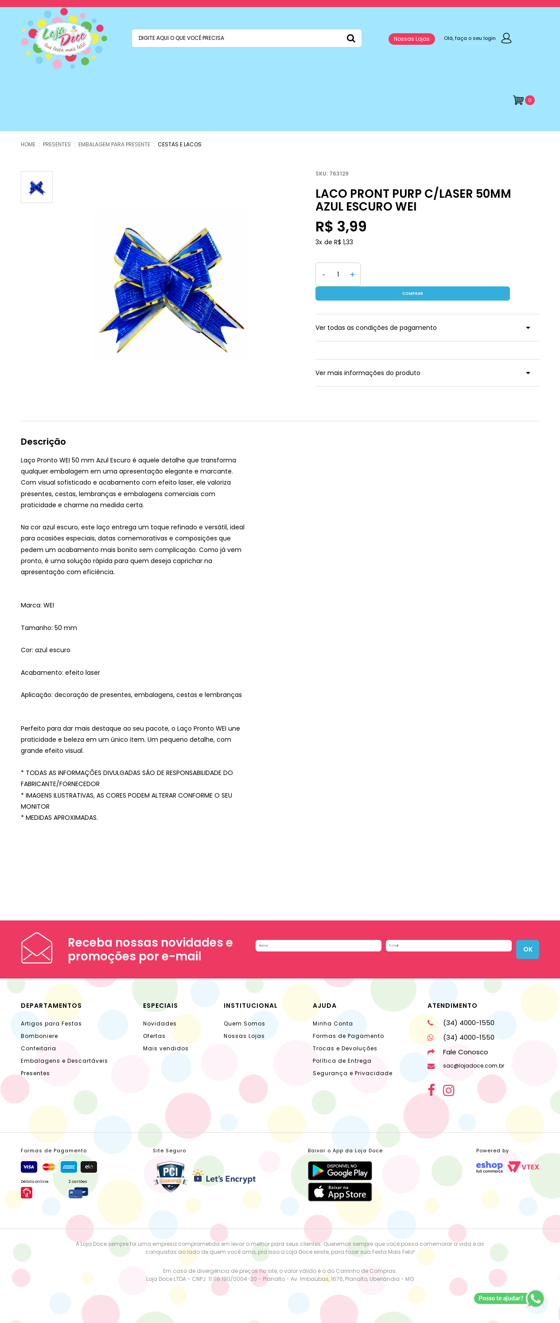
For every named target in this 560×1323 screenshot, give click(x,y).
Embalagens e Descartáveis (64, 1061)
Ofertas (154, 1036)
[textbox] (247, 38)
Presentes (35, 1073)
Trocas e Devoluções (345, 1048)
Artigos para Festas (51, 1023)
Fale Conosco (458, 1052)
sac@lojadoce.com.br (466, 1065)
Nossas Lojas (412, 39)
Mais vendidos (166, 1048)
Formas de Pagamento (348, 1036)
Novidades (160, 1023)
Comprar (452, 274)
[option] (170, 281)
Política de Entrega (342, 1061)
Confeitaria (38, 1048)
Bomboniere (39, 1036)
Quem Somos (244, 1023)
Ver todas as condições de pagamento (376, 313)
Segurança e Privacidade (353, 1073)
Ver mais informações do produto (367, 358)
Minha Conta (333, 1023)
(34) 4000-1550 (461, 1022)
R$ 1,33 (343, 242)
